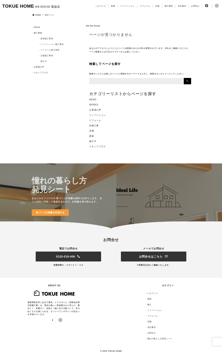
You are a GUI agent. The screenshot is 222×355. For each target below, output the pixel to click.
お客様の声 (95, 110)
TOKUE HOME (18, 6)
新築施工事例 (46, 38)
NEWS (92, 99)
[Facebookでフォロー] (53, 320)
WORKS (93, 104)
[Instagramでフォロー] (60, 320)
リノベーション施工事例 (52, 44)
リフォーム (95, 120)
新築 (91, 136)
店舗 (91, 131)
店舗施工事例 (46, 55)
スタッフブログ (97, 146)
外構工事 (94, 125)
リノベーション (97, 115)
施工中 (92, 141)
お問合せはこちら (153, 256)
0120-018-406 (68, 256)
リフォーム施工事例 (49, 50)
